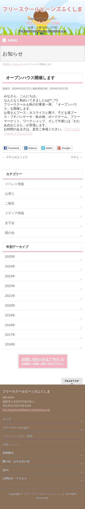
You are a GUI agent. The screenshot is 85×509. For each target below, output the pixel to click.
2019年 (10, 315)
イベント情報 (14, 184)
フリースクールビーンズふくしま (44, 493)
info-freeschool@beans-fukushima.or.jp (42, 31)
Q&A (5, 469)
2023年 (10, 276)
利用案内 (7, 452)
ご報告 (10, 203)
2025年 (10, 256)
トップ (6, 419)
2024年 (10, 266)
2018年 (10, 325)
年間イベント (10, 444)
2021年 (10, 295)
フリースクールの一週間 (17, 436)
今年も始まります (15, 157)
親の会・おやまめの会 (16, 461)
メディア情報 (14, 213)
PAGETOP (72, 380)
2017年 (10, 334)
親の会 (10, 232)
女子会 (10, 223)
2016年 (10, 344)
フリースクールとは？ (16, 427)
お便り (10, 193)
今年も (76, 157)
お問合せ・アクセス (14, 478)
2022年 (10, 286)
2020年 (10, 305)
